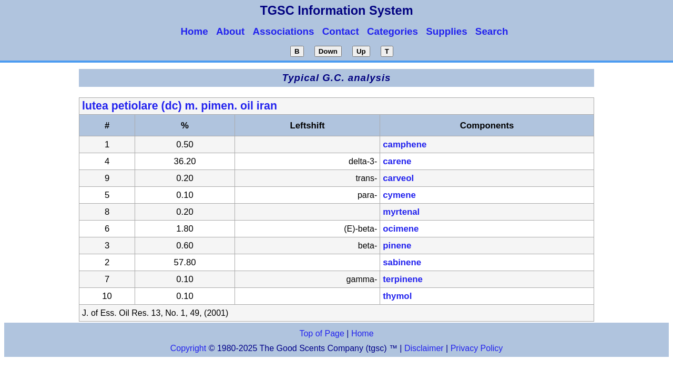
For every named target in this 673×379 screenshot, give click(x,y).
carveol (398, 178)
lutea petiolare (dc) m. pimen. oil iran (179, 105)
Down (328, 51)
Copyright (188, 348)
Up (361, 51)
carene (397, 161)
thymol (397, 296)
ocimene (401, 229)
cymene (399, 195)
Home (362, 333)
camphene (404, 144)
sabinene (402, 262)
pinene (397, 246)
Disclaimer (424, 348)
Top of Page (321, 333)
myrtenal (401, 212)
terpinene (403, 279)
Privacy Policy (475, 348)
